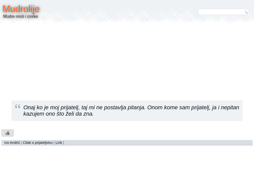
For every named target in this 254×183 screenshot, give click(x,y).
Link (59, 143)
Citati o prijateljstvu (38, 143)
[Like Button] (7, 133)
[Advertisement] (127, 58)
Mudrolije (21, 9)
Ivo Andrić (12, 143)
